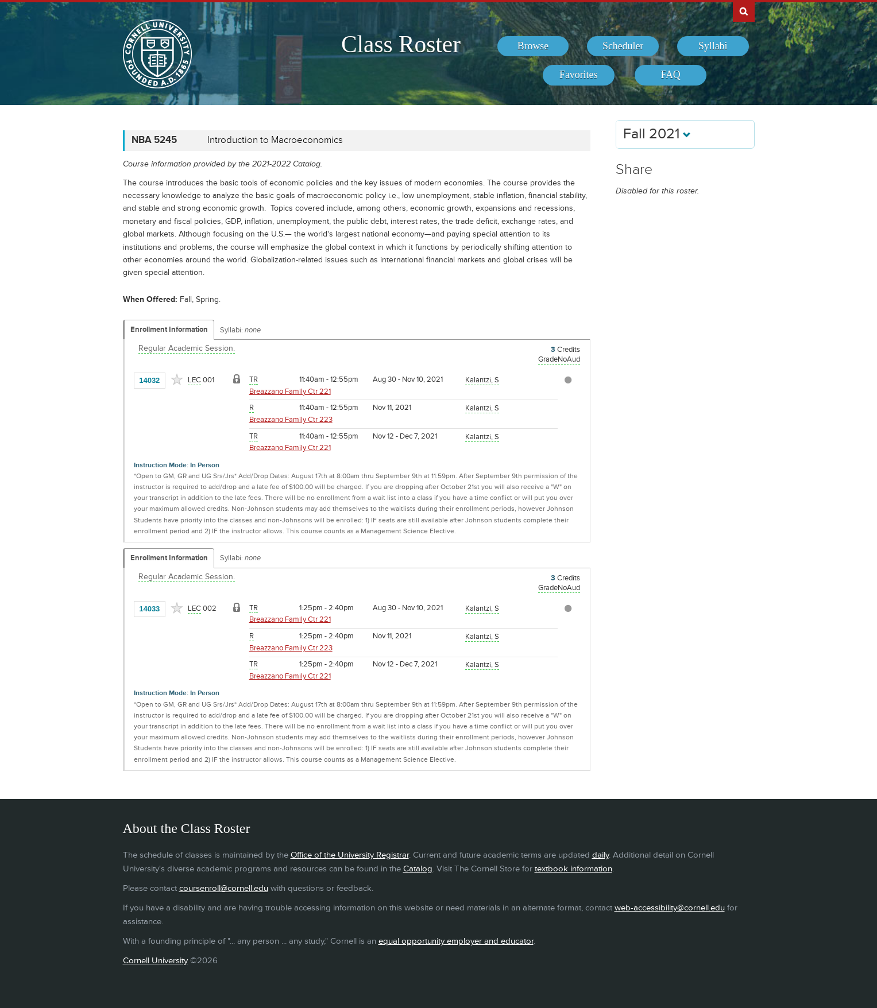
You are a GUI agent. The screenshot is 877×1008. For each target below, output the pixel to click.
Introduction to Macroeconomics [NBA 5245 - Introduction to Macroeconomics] (275, 140)
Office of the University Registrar (350, 855)
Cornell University (155, 960)
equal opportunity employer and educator (456, 941)
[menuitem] (533, 46)
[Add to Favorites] (177, 379)
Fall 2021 (657, 134)
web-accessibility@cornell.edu (670, 907)
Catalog (417, 868)
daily (600, 855)
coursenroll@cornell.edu (223, 888)
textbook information (573, 868)
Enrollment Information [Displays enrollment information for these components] (169, 329)
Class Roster (401, 44)
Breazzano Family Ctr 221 (290, 391)
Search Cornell (744, 11)
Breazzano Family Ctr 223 (291, 419)
